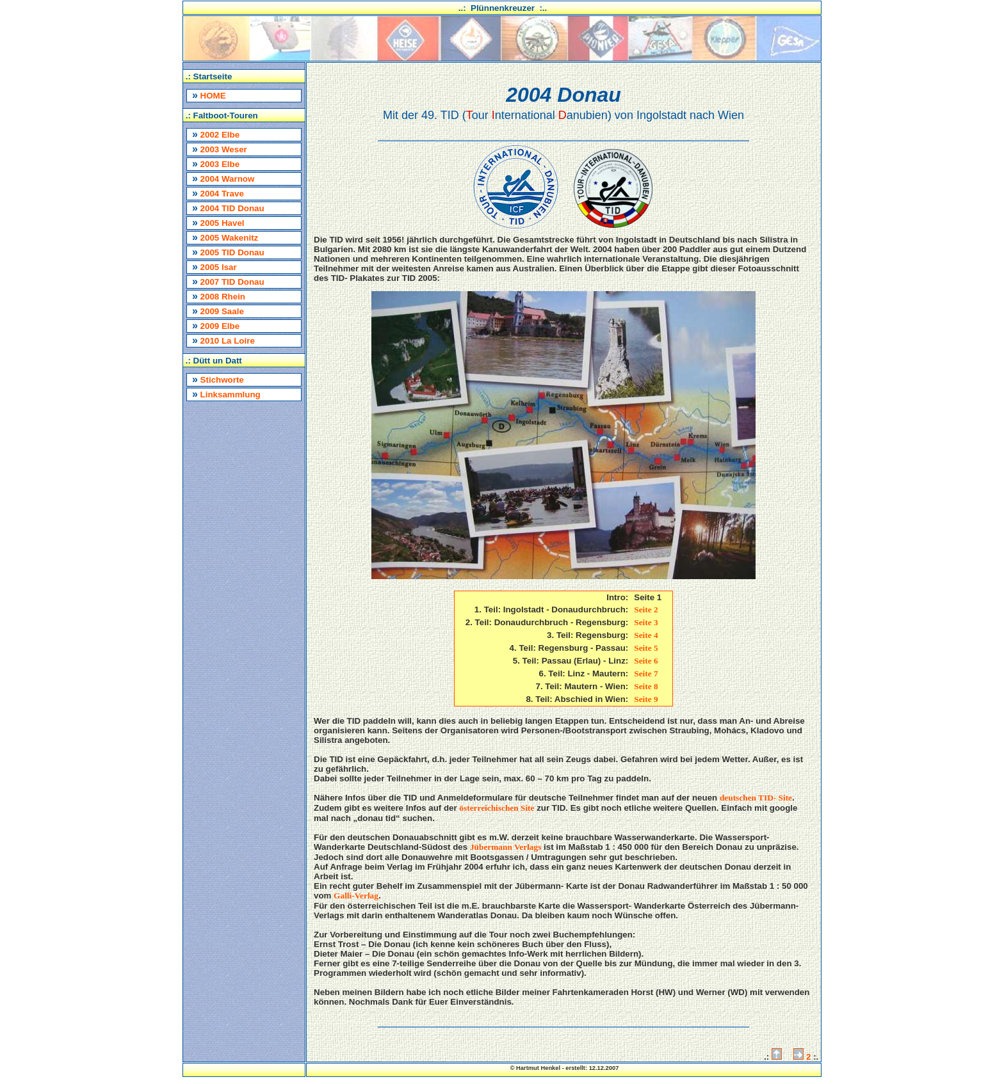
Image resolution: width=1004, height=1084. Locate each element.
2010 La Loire (223, 340)
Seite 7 (646, 673)
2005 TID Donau (228, 251)
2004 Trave (218, 192)
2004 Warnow (223, 178)
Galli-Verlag (356, 895)
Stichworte (218, 379)
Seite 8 (646, 686)
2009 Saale (218, 310)
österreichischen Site (496, 808)
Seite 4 (646, 635)
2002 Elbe (215, 134)
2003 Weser (219, 148)
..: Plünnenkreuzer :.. (502, 8)
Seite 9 (646, 699)
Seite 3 (646, 622)
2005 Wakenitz (225, 237)
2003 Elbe (215, 163)
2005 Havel (218, 222)
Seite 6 (646, 661)
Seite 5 (646, 648)
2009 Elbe (215, 325)
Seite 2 (646, 609)
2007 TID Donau (228, 281)
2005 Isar (214, 266)
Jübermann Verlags (505, 847)
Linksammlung (226, 393)
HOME (209, 95)
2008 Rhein (218, 296)
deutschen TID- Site (756, 797)
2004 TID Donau (228, 207)
